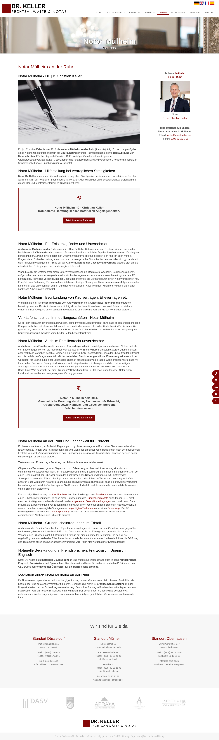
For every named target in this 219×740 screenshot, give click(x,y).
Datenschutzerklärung (154, 736)
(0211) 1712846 (52, 652)
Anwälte (150, 12)
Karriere (194, 12)
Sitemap (125, 736)
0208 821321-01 (179, 139)
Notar (163, 12)
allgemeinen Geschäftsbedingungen (91, 501)
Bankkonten (102, 494)
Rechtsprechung (61, 511)
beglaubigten (75, 508)
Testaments (88, 508)
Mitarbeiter (178, 12)
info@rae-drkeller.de (48, 661)
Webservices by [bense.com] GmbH (103, 736)
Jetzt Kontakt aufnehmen (79, 220)
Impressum (136, 736)
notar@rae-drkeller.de (179, 135)
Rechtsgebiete (116, 12)
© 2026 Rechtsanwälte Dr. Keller (69, 736)
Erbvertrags (114, 508)
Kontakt (210, 12)
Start (99, 12)
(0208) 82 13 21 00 (112, 656)
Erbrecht (135, 12)
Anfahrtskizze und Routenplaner (48, 664)
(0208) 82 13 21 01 (112, 668)
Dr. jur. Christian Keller (175, 118)
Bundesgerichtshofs (97, 498)
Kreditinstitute (59, 494)
